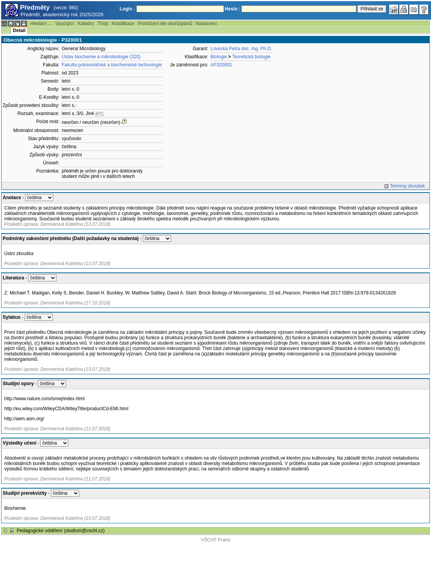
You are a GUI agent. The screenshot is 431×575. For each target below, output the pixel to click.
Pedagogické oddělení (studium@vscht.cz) (61, 530)
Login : (127, 9)
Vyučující (64, 23)
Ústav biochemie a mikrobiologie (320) (101, 56)
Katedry (85, 23)
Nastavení (206, 23)
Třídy (103, 23)
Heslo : (232, 9)
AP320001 (221, 65)
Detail (19, 30)
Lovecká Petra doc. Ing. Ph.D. (241, 48)
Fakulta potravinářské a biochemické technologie (112, 65)
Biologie (218, 56)
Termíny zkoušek (407, 186)
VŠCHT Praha (215, 540)
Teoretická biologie (251, 56)
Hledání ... (40, 23)
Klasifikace (123, 23)
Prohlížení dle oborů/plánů (165, 23)
